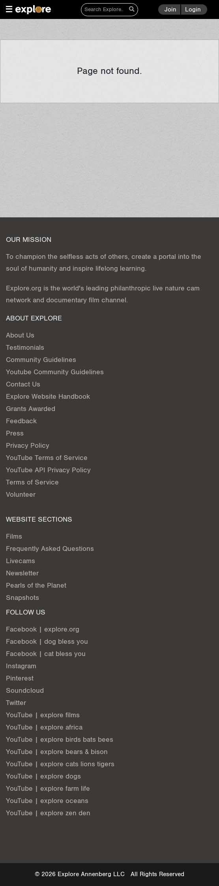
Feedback (21, 421)
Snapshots (22, 598)
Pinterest (20, 678)
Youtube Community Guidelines (55, 372)
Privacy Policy (27, 445)
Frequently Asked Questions (50, 549)
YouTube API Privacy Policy (48, 470)
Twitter (16, 703)
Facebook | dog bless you (47, 641)
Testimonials (25, 347)
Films (14, 536)
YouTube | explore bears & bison (57, 752)
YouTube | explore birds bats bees (59, 739)
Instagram (21, 666)
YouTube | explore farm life (48, 788)
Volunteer (21, 494)
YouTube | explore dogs (43, 776)
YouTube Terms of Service (47, 458)
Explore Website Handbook (48, 396)
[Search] (103, 10)
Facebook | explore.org (42, 629)
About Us (20, 335)
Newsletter (22, 573)
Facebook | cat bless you (46, 654)
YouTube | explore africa (44, 727)
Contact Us (23, 384)
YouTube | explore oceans (47, 801)
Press (15, 433)
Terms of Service (32, 482)
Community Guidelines (41, 360)
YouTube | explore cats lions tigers (60, 764)
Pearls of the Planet (36, 585)
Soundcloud (25, 690)
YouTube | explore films (43, 715)
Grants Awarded (30, 409)
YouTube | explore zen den (48, 813)
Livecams (20, 561)
